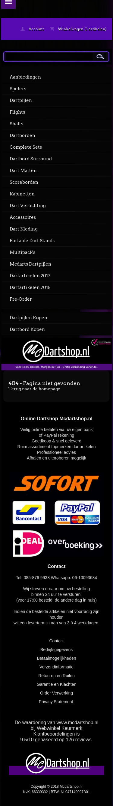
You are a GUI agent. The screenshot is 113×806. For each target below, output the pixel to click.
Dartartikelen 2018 (30, 287)
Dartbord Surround (31, 159)
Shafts (16, 123)
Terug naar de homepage (34, 388)
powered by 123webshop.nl (57, 798)
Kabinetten (22, 194)
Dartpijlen (21, 100)
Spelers (18, 88)
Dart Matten (23, 170)
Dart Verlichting (28, 205)
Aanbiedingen (25, 77)
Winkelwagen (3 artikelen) (78, 29)
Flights (17, 112)
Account (32, 29)
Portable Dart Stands (32, 240)
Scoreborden (24, 182)
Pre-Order (21, 299)
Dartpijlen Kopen (28, 317)
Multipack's (22, 252)
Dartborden (22, 135)
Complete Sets (26, 147)
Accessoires (23, 217)
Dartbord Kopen (27, 329)
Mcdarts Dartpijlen (30, 264)
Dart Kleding (24, 229)
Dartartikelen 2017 (30, 275)
